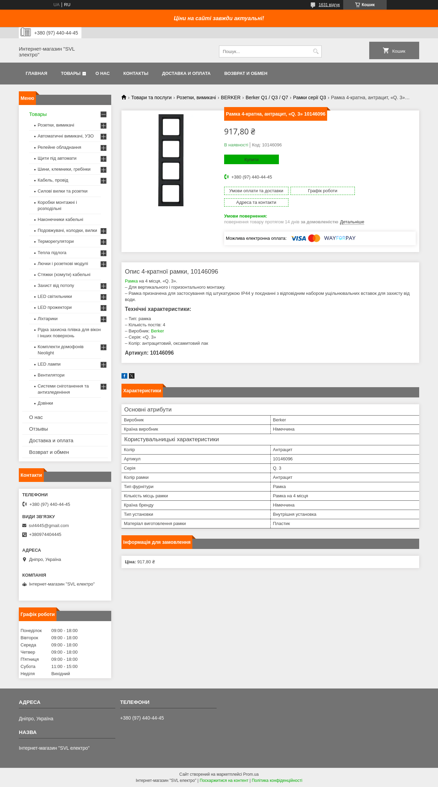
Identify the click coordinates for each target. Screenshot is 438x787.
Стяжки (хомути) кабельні (64, 274)
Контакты (136, 73)
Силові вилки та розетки (63, 191)
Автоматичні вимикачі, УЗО (66, 136)
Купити (251, 159)
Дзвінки (45, 403)
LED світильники (55, 296)
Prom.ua (251, 774)
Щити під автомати (57, 158)
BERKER (231, 97)
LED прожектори (55, 307)
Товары (70, 73)
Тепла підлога (52, 252)
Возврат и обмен (245, 73)
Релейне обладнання (59, 147)
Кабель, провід (53, 180)
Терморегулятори (56, 241)
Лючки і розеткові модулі (63, 263)
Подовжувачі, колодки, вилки (67, 230)
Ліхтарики (47, 318)
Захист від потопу (56, 285)
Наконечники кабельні (60, 219)
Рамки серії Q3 (309, 97)
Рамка (131, 269)
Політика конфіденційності (277, 780)
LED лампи (49, 364)
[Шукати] (316, 51)
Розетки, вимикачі (196, 97)
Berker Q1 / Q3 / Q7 (267, 97)
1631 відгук (329, 4)
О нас (102, 73)
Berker (157, 319)
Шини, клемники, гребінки (64, 169)
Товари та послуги (151, 97)
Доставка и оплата (186, 73)
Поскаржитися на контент (224, 780)
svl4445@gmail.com (49, 525)
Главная (36, 73)
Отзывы (38, 429)
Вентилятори (51, 375)
